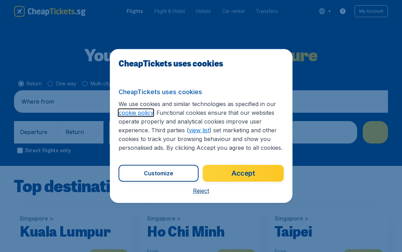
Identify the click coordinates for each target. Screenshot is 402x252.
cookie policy (136, 112)
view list (199, 130)
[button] (201, 190)
